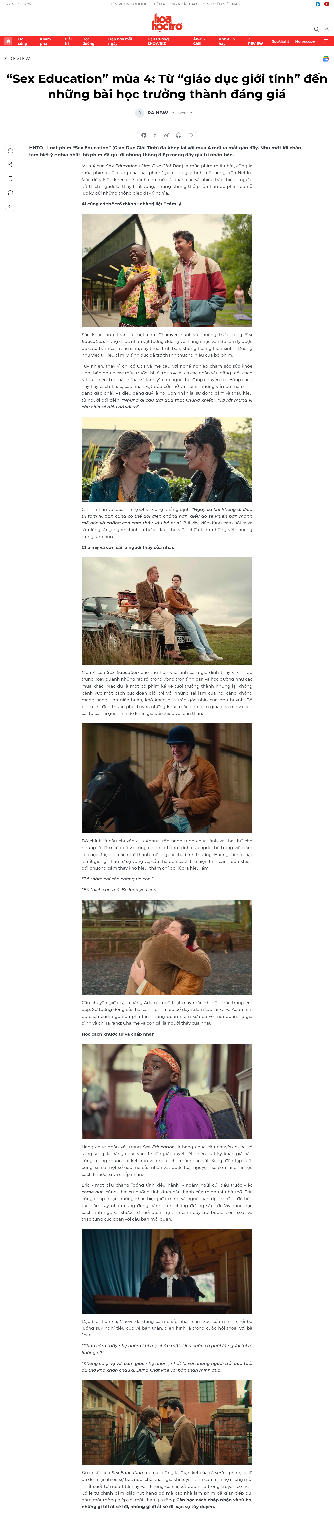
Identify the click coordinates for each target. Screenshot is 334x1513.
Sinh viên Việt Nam (222, 4)
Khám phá (45, 41)
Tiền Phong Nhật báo (175, 4)
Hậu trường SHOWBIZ (158, 41)
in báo (179, 135)
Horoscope (305, 41)
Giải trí (68, 41)
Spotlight (280, 41)
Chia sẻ (10, 165)
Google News (326, 59)
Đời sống (22, 41)
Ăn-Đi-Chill (199, 41)
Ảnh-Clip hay (227, 41)
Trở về (10, 207)
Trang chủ (8, 41)
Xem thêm (326, 41)
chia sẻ (144, 135)
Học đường (88, 41)
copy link (167, 135)
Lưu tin (10, 179)
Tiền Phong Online (128, 4)
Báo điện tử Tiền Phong (167, 22)
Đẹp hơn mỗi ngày (120, 41)
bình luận (190, 135)
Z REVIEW (255, 41)
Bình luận (10, 193)
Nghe (10, 151)
